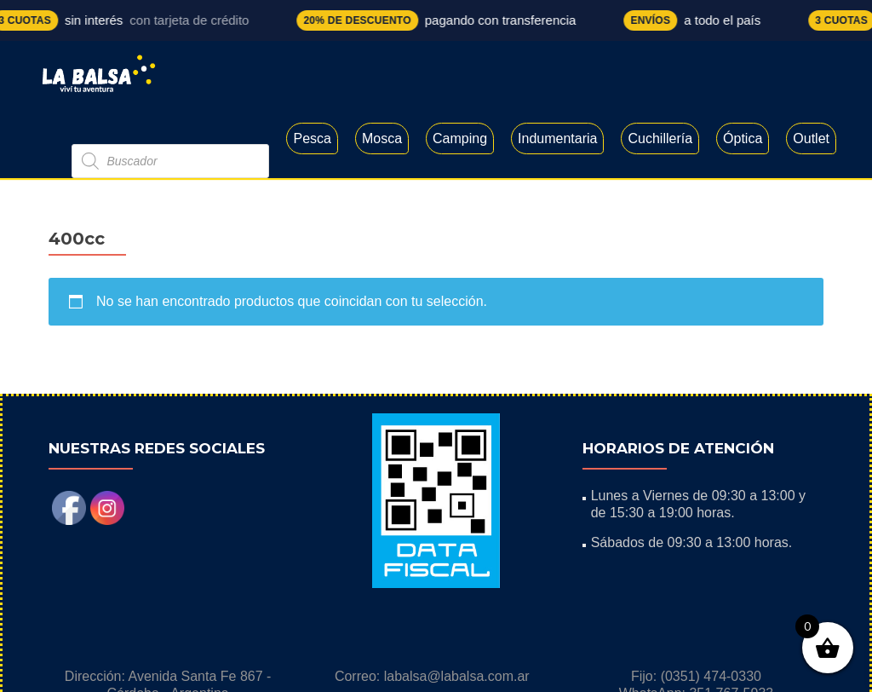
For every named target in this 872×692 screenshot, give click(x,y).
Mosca (382, 138)
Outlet (811, 138)
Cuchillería (660, 138)
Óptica (742, 138)
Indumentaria (557, 138)
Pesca (311, 138)
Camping (460, 138)
